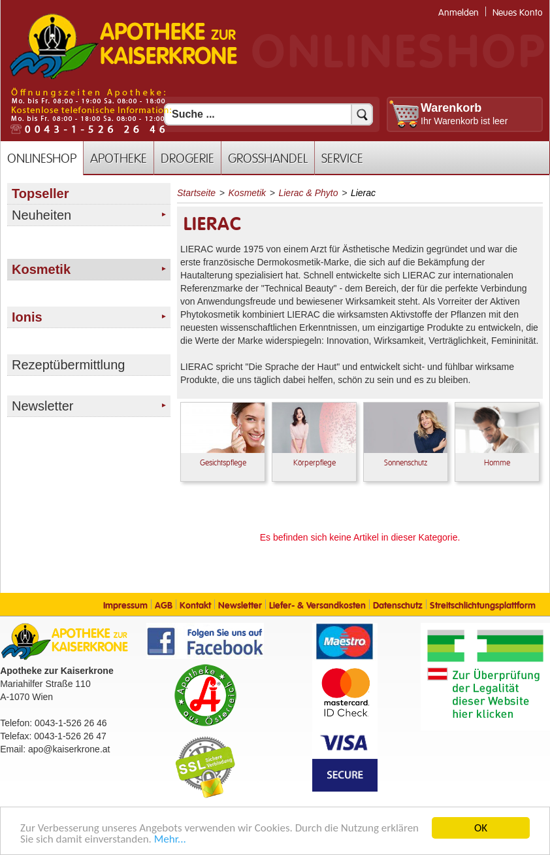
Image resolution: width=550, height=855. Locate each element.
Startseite (196, 193)
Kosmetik (248, 193)
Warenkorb (451, 107)
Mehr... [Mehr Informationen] (170, 840)
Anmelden (458, 12)
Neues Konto (518, 12)
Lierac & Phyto (308, 193)
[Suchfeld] (268, 114)
